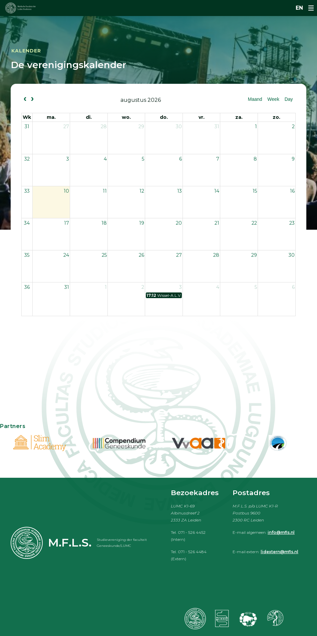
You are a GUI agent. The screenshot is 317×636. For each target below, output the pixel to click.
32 (27, 159)
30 (179, 127)
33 (27, 191)
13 (179, 191)
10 (66, 191)
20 (179, 223)
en (299, 8)
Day (289, 99)
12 (141, 191)
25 (104, 255)
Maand (255, 99)
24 (66, 255)
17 (66, 223)
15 (255, 191)
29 (141, 127)
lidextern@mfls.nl (279, 551)
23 (292, 223)
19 (141, 223)
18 (104, 223)
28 (104, 127)
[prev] (25, 99)
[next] (32, 99)
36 (27, 287)
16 (292, 191)
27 (66, 127)
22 (254, 223)
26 (141, 255)
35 (26, 255)
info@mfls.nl (281, 532)
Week (273, 99)
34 (27, 223)
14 (216, 191)
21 (217, 223)
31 (27, 127)
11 (105, 191)
